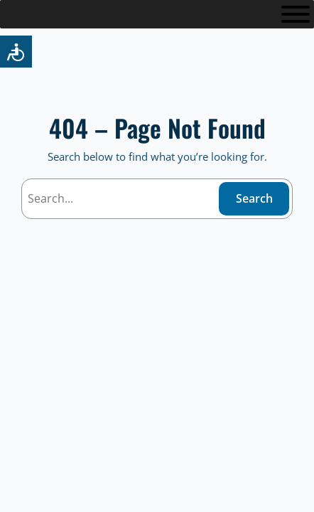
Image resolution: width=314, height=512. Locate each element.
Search (254, 198)
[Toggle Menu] (295, 14)
